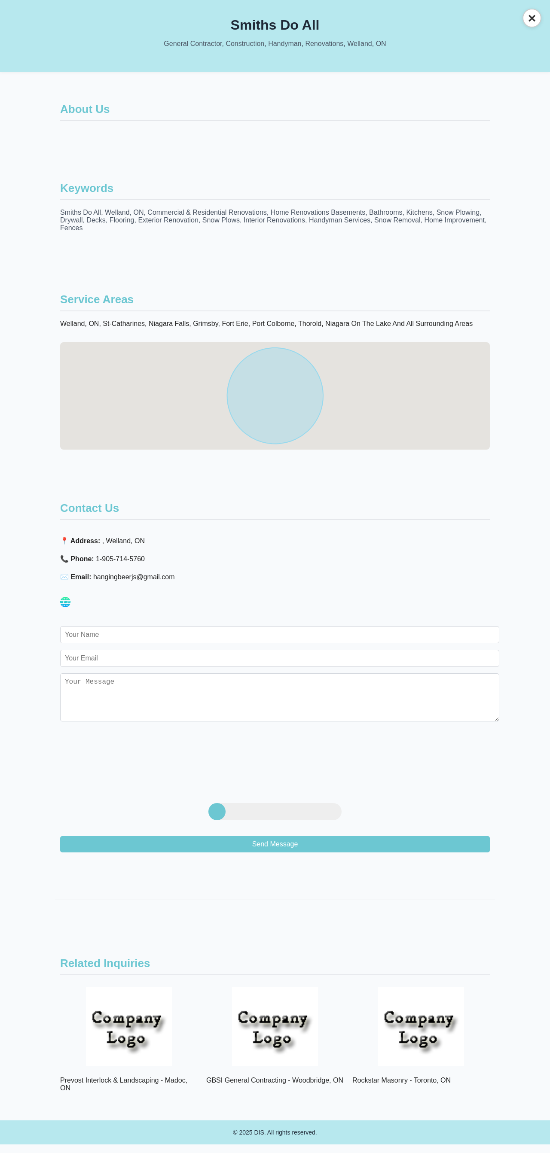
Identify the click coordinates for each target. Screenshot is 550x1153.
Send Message (275, 852)
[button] (275, 388)
